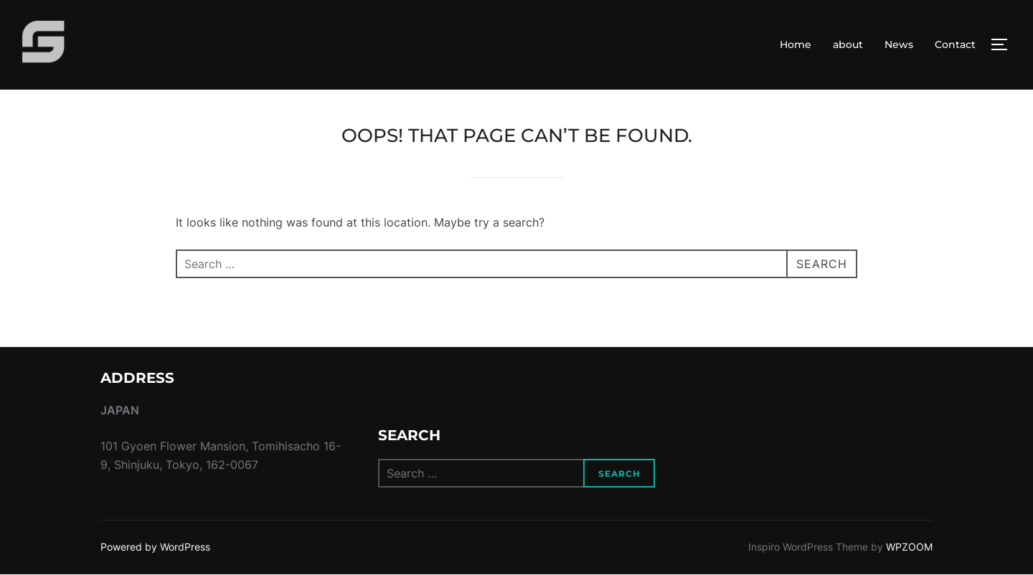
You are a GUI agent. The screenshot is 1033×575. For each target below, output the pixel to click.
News (899, 44)
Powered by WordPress (155, 547)
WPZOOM (909, 547)
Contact (955, 44)
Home (795, 44)
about (848, 44)
